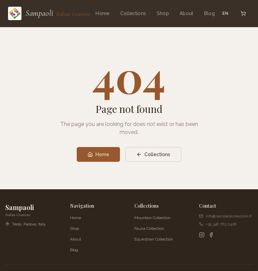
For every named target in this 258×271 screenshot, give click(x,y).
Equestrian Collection (153, 239)
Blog (209, 13)
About (186, 13)
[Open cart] (243, 13)
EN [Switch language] (225, 13)
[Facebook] (211, 235)
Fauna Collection (149, 228)
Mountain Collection (152, 217)
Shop (163, 13)
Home (102, 13)
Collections (133, 13)
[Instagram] (201, 235)
